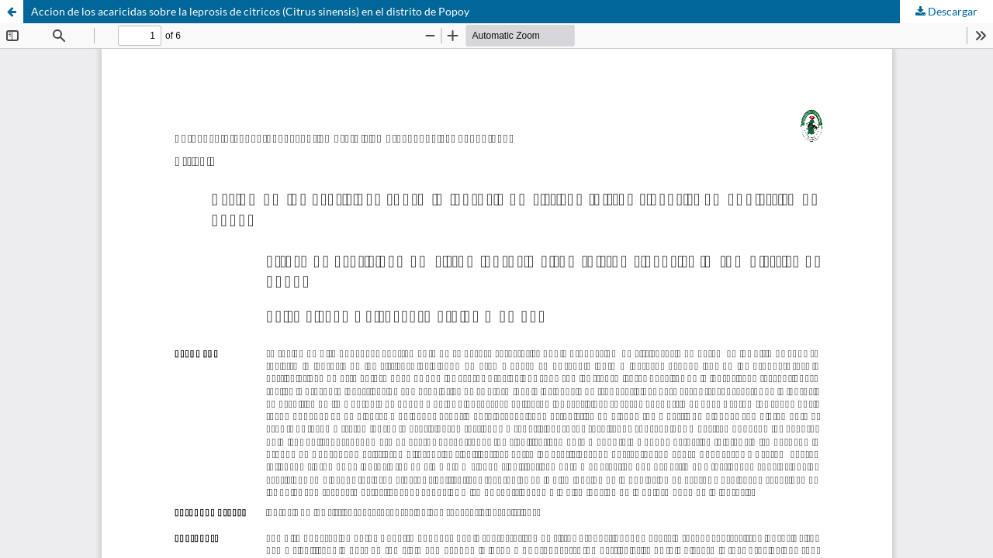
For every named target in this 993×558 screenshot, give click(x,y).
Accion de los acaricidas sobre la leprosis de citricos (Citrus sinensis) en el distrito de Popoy (250, 11)
